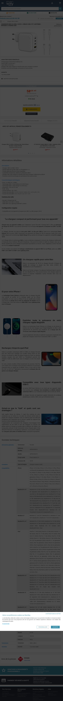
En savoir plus (5, 623)
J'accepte (55, 627)
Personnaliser (42, 627)
